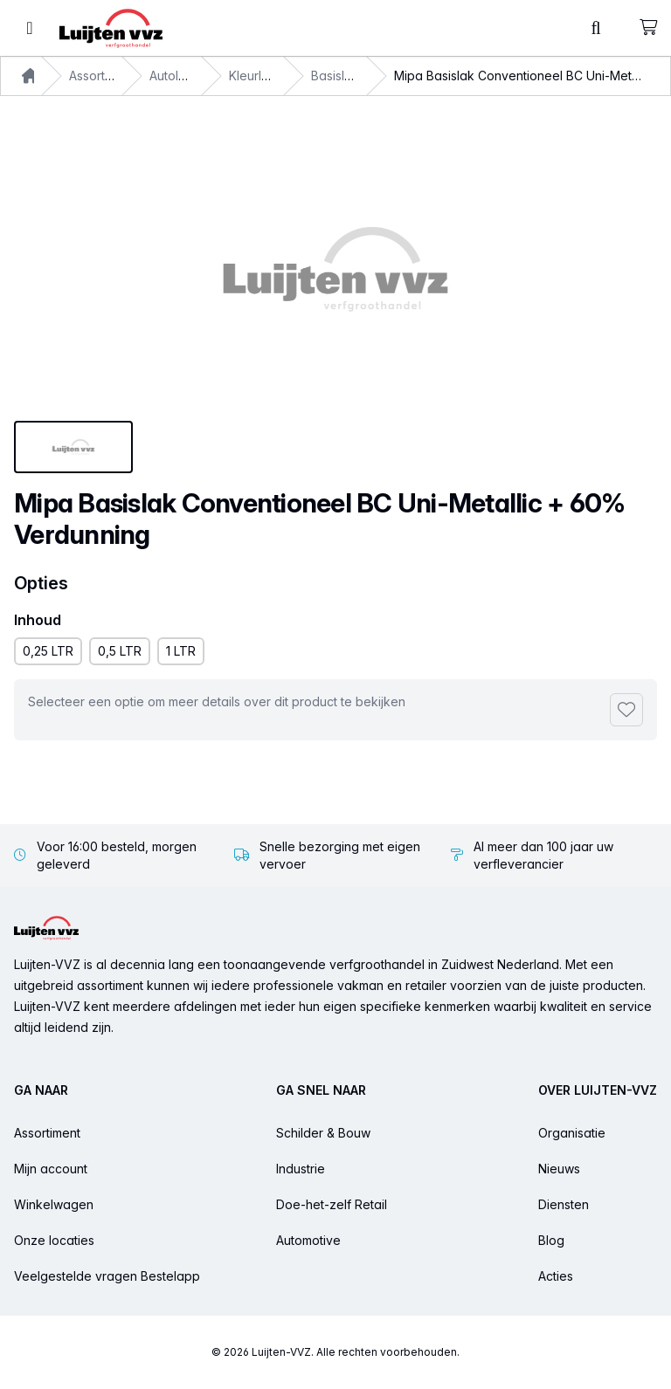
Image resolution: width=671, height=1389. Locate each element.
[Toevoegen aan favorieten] (626, 709)
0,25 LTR (48, 650)
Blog (551, 1240)
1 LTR (181, 650)
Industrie (300, 1168)
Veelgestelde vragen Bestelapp (107, 1276)
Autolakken (182, 75)
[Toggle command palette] (596, 28)
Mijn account (50, 1168)
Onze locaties (54, 1240)
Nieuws (559, 1168)
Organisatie (571, 1132)
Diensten (563, 1204)
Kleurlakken (263, 75)
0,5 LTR (120, 650)
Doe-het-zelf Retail (331, 1204)
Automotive (308, 1240)
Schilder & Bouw (323, 1132)
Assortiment (102, 75)
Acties (555, 1276)
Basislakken (346, 75)
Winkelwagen (53, 1204)
